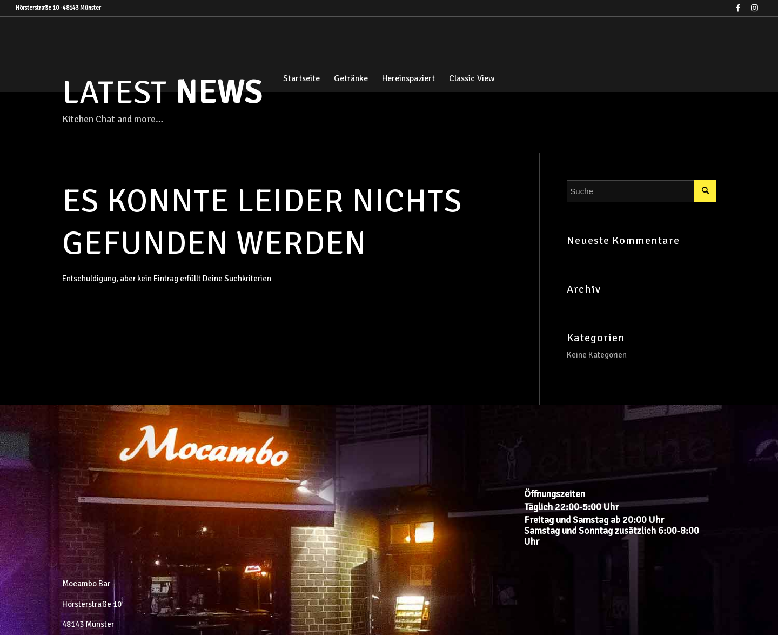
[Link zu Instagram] (754, 8)
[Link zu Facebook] (738, 8)
